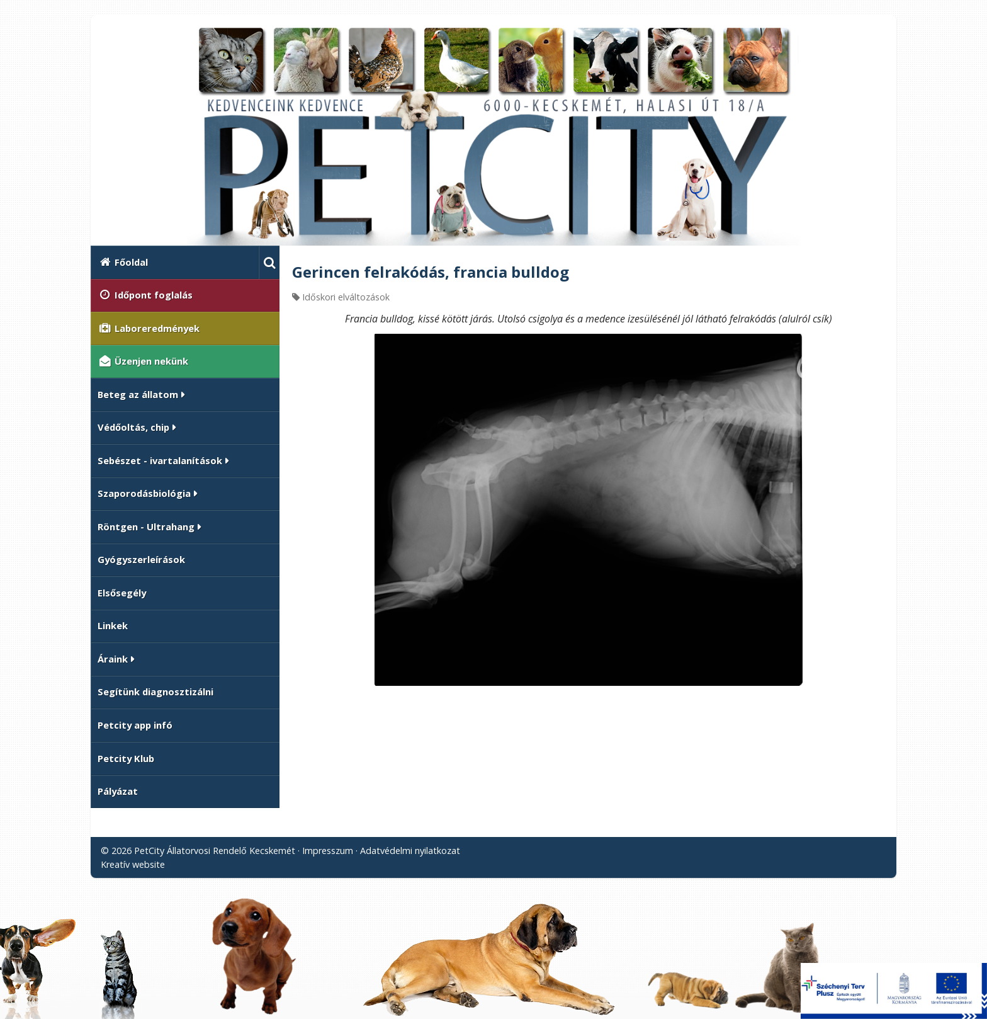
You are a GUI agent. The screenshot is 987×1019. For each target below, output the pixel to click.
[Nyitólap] (493, 135)
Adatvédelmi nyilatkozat (410, 851)
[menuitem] (175, 262)
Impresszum (327, 851)
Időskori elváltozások (346, 297)
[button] (269, 262)
